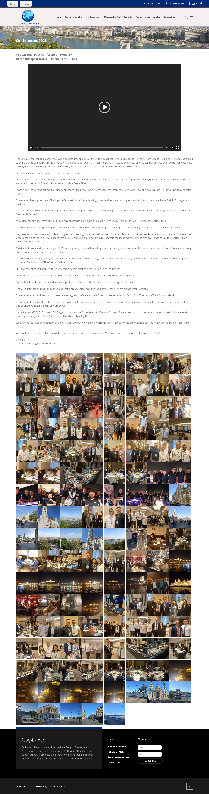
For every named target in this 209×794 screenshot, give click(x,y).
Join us (26, 4)
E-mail (199, 3)
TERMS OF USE (115, 751)
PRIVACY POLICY (116, 746)
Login (12, 4)
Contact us (113, 762)
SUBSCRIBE (150, 760)
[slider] (102, 147)
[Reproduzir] (31, 147)
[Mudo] (173, 147)
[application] (104, 107)
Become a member (118, 757)
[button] (104, 107)
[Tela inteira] (177, 147)
